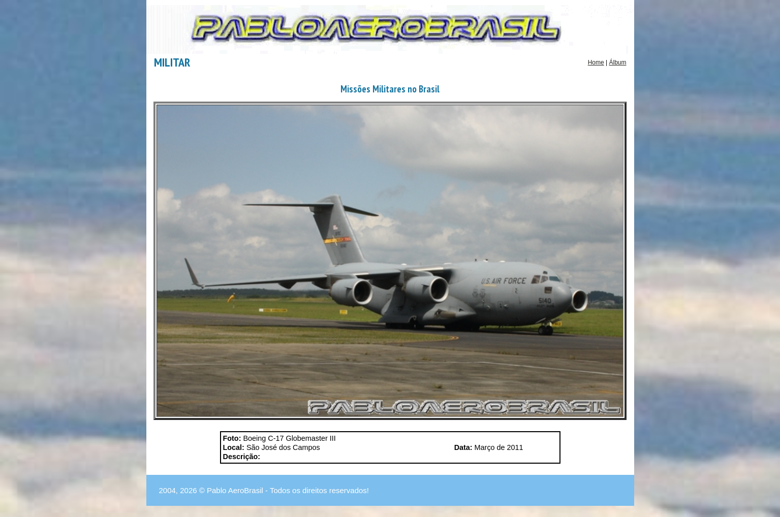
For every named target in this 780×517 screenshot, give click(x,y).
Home (596, 62)
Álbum (617, 62)
